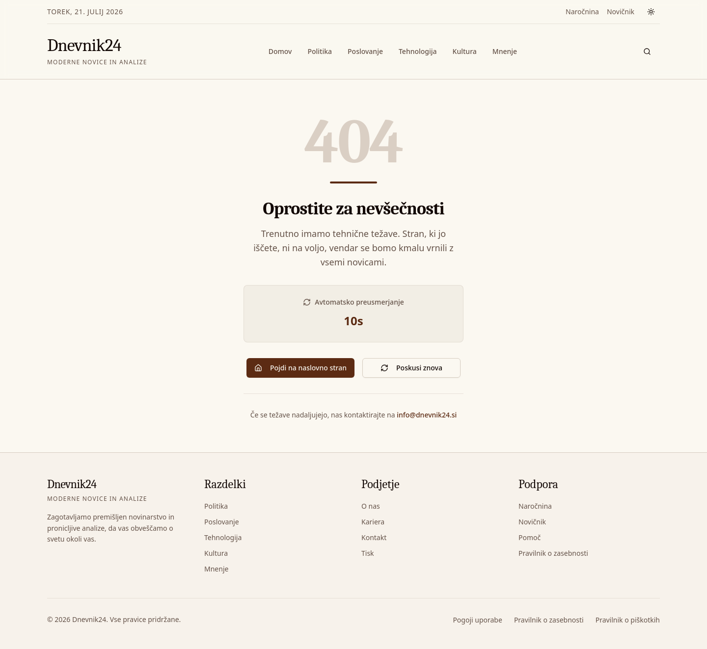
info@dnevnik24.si (427, 414)
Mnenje (504, 51)
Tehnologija (418, 51)
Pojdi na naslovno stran (300, 367)
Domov (280, 51)
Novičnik (620, 11)
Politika (319, 51)
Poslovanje (365, 51)
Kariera (372, 521)
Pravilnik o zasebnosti (553, 553)
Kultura (465, 51)
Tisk (367, 553)
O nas (370, 506)
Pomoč (529, 537)
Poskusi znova (411, 367)
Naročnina (582, 11)
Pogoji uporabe (477, 619)
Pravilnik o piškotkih (628, 619)
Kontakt (373, 537)
